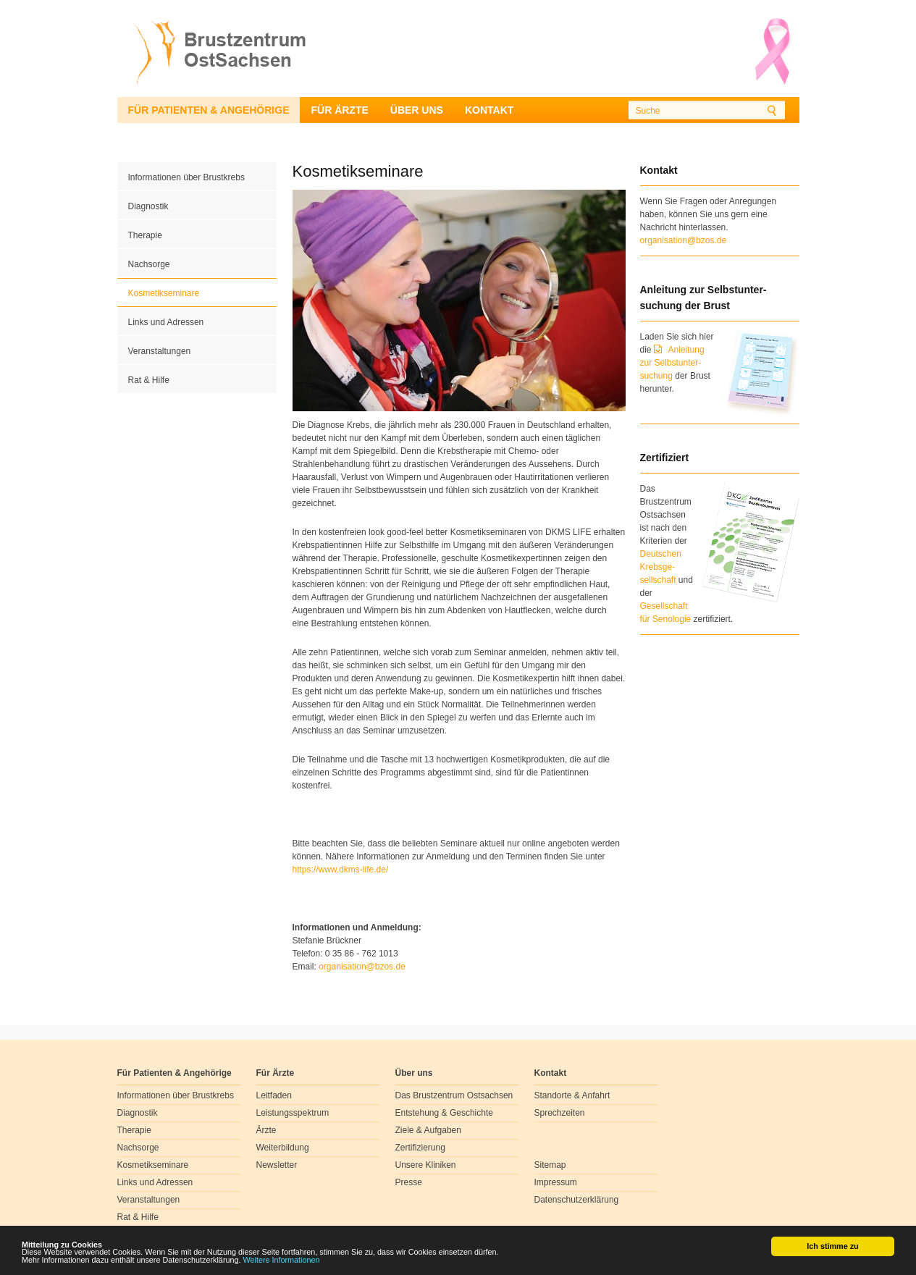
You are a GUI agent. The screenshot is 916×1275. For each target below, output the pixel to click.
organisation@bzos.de (683, 240)
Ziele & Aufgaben (428, 1130)
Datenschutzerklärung (576, 1200)
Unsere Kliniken (425, 1165)
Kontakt (489, 110)
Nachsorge (149, 264)
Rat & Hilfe (148, 380)
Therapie (145, 235)
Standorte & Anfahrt (572, 1095)
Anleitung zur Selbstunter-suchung (672, 363)
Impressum (555, 1182)
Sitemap (550, 1165)
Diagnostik (148, 206)
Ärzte (266, 1130)
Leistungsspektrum (292, 1113)
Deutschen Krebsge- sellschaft (660, 567)
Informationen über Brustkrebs (186, 177)
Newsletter (277, 1165)
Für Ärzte (339, 110)
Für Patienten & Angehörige (209, 110)
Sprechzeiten (559, 1113)
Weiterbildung (282, 1148)
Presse (408, 1182)
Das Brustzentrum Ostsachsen (454, 1095)
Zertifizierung (420, 1148)
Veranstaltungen (159, 351)
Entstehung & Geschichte (444, 1113)
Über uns (416, 110)
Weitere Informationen (281, 1260)
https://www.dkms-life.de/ (341, 869)
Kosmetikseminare (164, 293)
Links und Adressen (166, 322)
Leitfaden (274, 1095)
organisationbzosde (362, 966)
